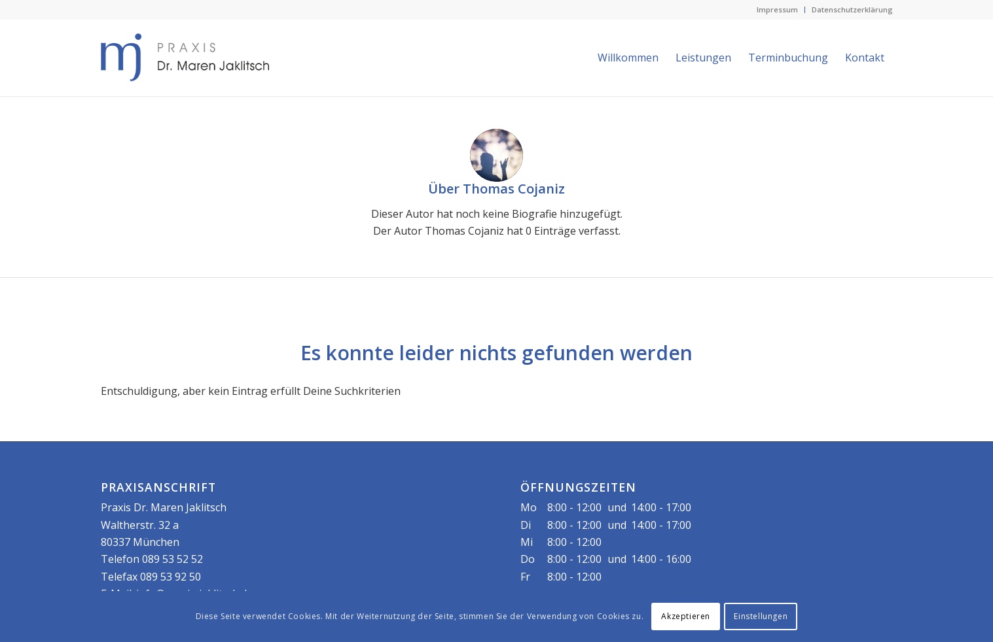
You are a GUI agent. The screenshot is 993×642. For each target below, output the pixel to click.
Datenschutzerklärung (852, 9)
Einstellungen (760, 616)
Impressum (777, 9)
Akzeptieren (685, 616)
